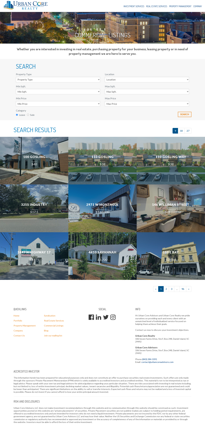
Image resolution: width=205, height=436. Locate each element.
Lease (20, 114)
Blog (46, 330)
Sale (30, 114)
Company (197, 6)
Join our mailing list (53, 335)
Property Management (180, 6)
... (177, 288)
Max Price (110, 98)
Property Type (24, 74)
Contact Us (19, 335)
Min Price (21, 98)
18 (181, 130)
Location (109, 74)
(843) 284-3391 (149, 359)
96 (182, 288)
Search (184, 114)
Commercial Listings (53, 325)
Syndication (49, 315)
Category (21, 110)
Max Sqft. (110, 86)
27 (188, 130)
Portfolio (18, 320)
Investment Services (134, 6)
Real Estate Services (156, 6)
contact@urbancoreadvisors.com (157, 362)
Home (16, 315)
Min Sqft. (21, 86)
